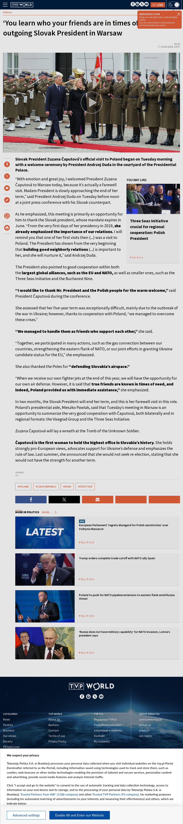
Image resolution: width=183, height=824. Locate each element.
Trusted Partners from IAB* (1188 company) (49, 794)
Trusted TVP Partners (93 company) (115, 794)
